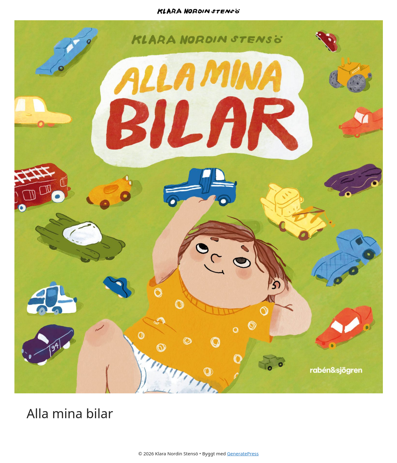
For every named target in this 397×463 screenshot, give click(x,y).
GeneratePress (243, 453)
